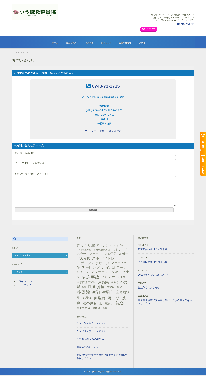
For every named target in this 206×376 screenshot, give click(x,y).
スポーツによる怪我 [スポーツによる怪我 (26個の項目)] (103, 254)
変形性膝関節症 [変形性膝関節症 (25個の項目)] (86, 282)
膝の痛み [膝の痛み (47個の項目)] (90, 304)
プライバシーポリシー (28, 282)
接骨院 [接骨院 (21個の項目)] (110, 287)
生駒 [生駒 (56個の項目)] (96, 293)
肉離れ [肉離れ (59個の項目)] (100, 298)
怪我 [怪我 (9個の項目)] (84, 287)
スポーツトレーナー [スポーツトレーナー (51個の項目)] (109, 259)
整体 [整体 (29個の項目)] (119, 287)
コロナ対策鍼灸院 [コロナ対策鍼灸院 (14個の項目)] (101, 250)
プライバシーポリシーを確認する (103, 131)
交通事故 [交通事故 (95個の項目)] (90, 277)
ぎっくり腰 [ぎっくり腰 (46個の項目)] (86, 246)
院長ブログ (106, 43)
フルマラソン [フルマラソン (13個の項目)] (83, 272)
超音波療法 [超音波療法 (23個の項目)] (106, 303)
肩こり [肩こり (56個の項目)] (114, 298)
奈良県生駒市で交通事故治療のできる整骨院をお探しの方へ (102, 357)
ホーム (55, 43)
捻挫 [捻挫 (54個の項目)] (100, 287)
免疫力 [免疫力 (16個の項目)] (112, 277)
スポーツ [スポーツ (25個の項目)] (82, 254)
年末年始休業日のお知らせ (91, 324)
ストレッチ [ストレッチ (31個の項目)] (120, 250)
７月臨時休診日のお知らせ (91, 331)
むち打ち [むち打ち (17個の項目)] (118, 245)
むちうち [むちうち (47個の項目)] (104, 246)
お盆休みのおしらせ (88, 347)
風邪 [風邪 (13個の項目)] (105, 308)
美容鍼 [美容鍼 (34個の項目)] (87, 298)
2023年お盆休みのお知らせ (92, 339)
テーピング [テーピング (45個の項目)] (91, 268)
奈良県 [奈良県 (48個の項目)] (103, 283)
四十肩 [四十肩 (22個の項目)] (121, 277)
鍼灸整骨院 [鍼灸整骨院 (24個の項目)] (83, 308)
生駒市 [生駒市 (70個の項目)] (108, 292)
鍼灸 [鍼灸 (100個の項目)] (119, 303)
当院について (72, 43)
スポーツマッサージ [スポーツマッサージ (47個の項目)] (93, 263)
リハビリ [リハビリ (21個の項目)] (116, 272)
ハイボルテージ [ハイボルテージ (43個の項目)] (114, 268)
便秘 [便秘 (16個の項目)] (104, 277)
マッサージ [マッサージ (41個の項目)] (99, 272)
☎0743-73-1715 (185, 24)
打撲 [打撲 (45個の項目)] (91, 287)
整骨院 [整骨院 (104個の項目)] (83, 292)
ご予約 (142, 43)
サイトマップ (23, 285)
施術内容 (90, 43)
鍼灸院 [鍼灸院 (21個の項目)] (96, 308)
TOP (13, 53)
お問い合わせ (125, 43)
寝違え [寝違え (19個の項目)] (114, 282)
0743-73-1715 (106, 86)
